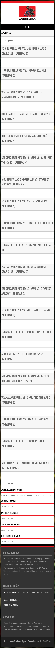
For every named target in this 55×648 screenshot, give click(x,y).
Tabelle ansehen (7, 507)
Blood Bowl (8, 623)
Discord (41, 495)
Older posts (7, 41)
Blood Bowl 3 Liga (11, 605)
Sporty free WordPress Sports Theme (18, 641)
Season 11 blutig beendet (13, 600)
